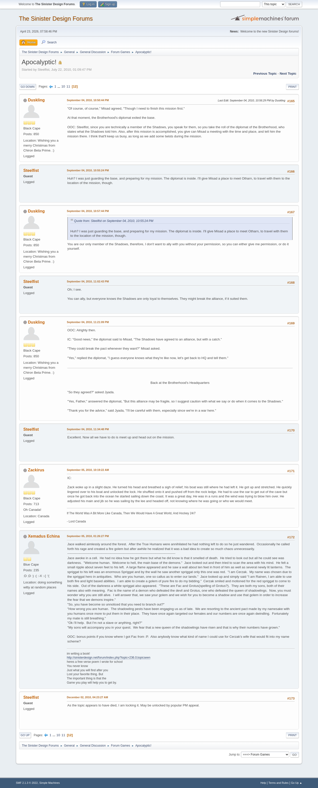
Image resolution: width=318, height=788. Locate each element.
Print (292, 86)
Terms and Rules (279, 782)
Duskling (36, 100)
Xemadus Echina (44, 536)
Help (263, 782)
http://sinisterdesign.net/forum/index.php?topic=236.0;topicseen (108, 657)
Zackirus (36, 470)
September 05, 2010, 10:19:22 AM (88, 469)
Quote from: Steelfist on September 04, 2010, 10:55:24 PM (113, 221)
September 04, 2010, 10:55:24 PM (88, 170)
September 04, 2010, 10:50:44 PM (88, 100)
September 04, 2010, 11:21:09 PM (88, 322)
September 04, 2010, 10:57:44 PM (88, 211)
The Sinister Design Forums (56, 18)
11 (68, 86)
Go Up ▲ (296, 782)
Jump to (234, 754)
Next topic (288, 73)
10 (63, 86)
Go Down (28, 86)
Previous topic (265, 73)
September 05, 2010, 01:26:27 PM (88, 536)
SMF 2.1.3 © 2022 (27, 782)
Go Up (25, 735)
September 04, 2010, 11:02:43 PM (88, 281)
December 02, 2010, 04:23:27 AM (87, 697)
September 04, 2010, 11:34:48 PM (88, 429)
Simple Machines (49, 782)
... (59, 86)
